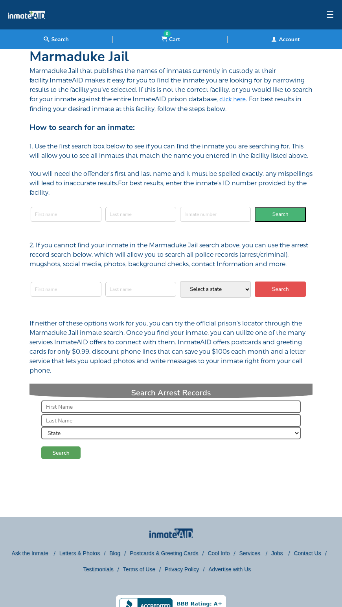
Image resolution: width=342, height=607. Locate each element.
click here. (233, 99)
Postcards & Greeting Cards (164, 553)
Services (250, 553)
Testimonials (98, 569)
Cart (171, 39)
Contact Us (307, 553)
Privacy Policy (182, 569)
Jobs (277, 553)
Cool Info (219, 553)
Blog (114, 553)
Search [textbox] (56, 39)
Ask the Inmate (30, 553)
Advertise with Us (229, 569)
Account (285, 39)
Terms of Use (139, 569)
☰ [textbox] (330, 15)
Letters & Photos (79, 553)
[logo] (26, 27)
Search (280, 214)
